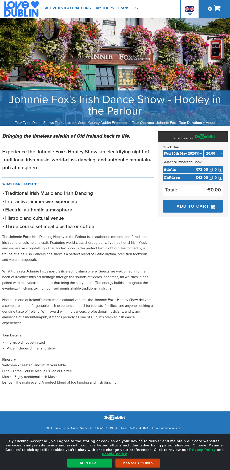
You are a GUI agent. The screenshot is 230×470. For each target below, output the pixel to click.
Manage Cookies (137, 463)
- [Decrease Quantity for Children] (211, 178)
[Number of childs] (216, 177)
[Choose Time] (213, 153)
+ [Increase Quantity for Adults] (220, 169)
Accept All (90, 463)
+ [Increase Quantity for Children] (220, 178)
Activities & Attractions (68, 8)
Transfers (128, 8)
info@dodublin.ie (171, 428)
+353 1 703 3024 (137, 428)
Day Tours (104, 8)
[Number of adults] (216, 169)
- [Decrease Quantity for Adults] (211, 169)
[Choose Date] (183, 153)
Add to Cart (193, 206)
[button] (199, 153)
